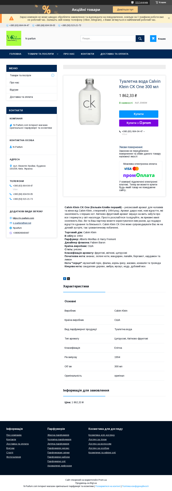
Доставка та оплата (114, 54)
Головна (15, 54)
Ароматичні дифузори (59, 465)
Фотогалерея (13, 457)
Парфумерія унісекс (58, 448)
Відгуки (14, 89)
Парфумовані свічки (58, 452)
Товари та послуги (41, 54)
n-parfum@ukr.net (22, 223)
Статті (9, 452)
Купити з (139, 123)
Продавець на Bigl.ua (86, 483)
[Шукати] (140, 38)
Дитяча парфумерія (58, 443)
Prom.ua (102, 480)
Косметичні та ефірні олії (102, 452)
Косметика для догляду (101, 435)
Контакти (87, 54)
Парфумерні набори (58, 457)
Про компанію (14, 435)
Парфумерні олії (56, 461)
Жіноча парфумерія (58, 435)
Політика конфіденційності (135, 486)
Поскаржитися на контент (107, 486)
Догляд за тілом (97, 439)
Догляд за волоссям (99, 443)
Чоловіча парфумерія (59, 439)
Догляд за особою (98, 448)
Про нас (69, 54)
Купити (139, 113)
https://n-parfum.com (23, 218)
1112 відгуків (141, 2)
